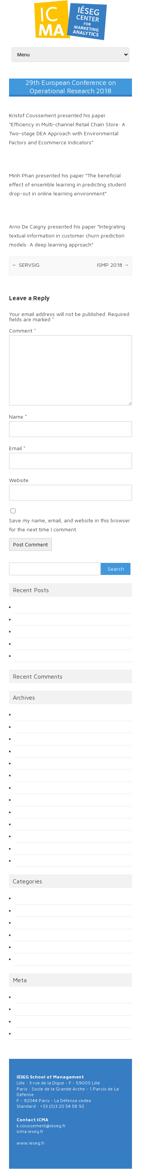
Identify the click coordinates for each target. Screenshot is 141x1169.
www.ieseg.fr (31, 1143)
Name (18, 416)
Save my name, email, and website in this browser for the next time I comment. (69, 524)
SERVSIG (25, 265)
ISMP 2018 (113, 265)
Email (17, 448)
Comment (22, 330)
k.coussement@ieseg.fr (41, 1125)
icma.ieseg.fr (30, 1131)
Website (19, 480)
